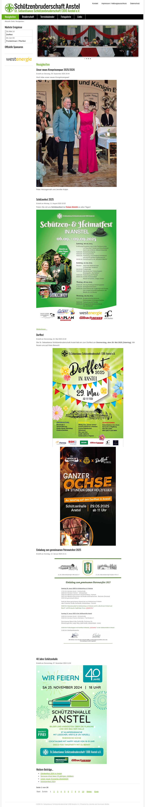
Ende (96, 791)
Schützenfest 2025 (45, 199)
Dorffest (9, 34)
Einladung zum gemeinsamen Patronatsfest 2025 (58, 550)
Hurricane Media (103, 804)
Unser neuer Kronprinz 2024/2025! (54, 779)
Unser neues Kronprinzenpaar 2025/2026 (55, 69)
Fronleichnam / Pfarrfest (16, 41)
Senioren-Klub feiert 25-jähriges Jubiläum (57, 776)
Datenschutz (135, 4)
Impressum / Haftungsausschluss (114, 4)
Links (79, 16)
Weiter (89, 791)
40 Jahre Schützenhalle (47, 659)
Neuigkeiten (10, 16)
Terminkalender (47, 16)
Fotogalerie (66, 16)
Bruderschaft (28, 16)
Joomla (91, 804)
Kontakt (95, 4)
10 (83, 791)
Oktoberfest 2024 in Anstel (51, 773)
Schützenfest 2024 (48, 781)
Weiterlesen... (41, 329)
